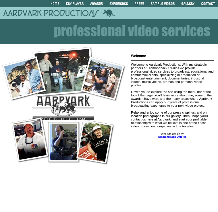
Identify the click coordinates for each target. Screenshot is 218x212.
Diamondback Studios (172, 136)
